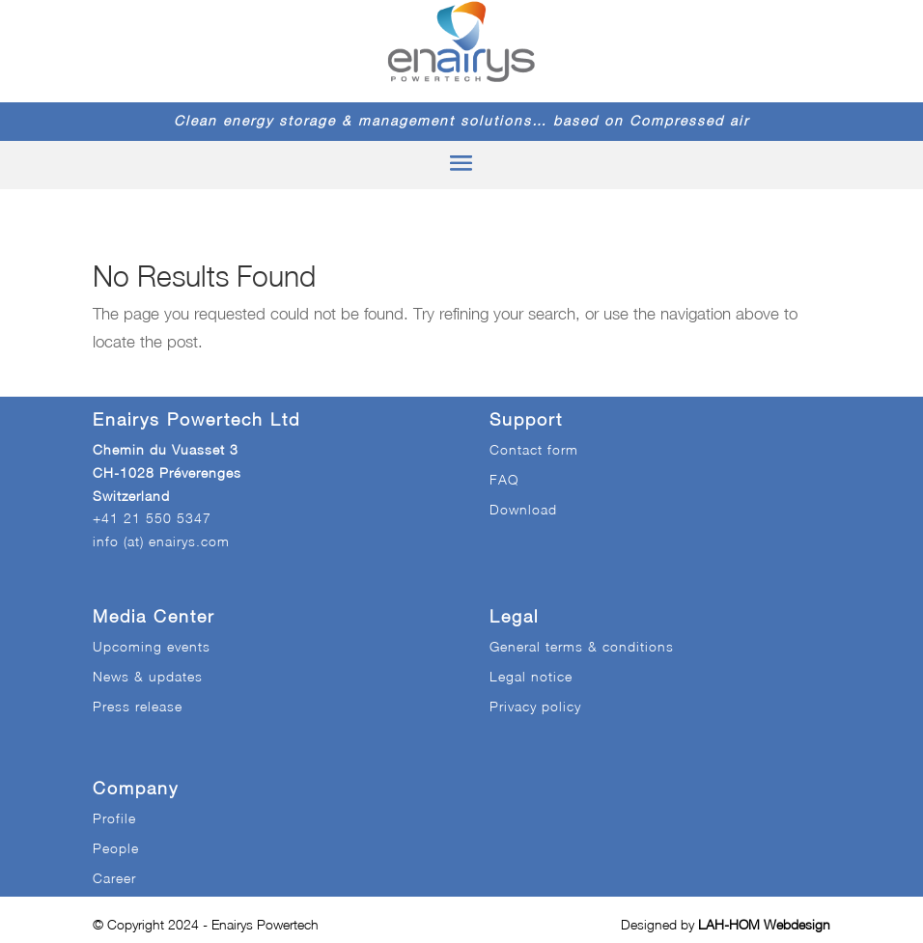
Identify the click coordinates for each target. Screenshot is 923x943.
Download (523, 509)
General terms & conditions (581, 646)
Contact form (533, 449)
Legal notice (531, 676)
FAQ (503, 479)
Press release (137, 706)
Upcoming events (151, 646)
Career (114, 878)
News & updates (148, 676)
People (116, 848)
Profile (114, 818)
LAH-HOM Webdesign (764, 924)
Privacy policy (535, 706)
